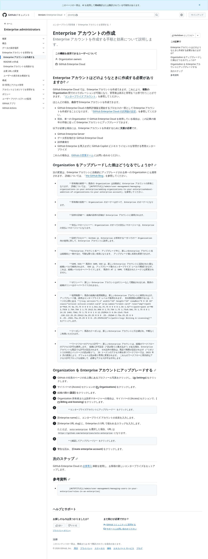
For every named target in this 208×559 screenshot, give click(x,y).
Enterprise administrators (22, 29)
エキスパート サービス (123, 548)
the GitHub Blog (94, 175)
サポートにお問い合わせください (120, 528)
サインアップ (197, 14)
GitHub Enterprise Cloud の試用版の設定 (114, 111)
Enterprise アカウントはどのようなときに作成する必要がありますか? (103, 79)
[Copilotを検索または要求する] (112, 15)
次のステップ (65, 458)
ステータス (100, 548)
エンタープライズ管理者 (64, 24)
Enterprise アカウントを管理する (93, 24)
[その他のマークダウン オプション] (197, 35)
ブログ (139, 548)
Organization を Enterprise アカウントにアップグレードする (104, 370)
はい (59, 525)
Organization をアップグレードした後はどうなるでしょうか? (104, 164)
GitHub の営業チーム (82, 155)
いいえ (72, 525)
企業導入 (87, 466)
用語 (76, 548)
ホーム (8, 23)
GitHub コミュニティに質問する (119, 524)
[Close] (199, 4)
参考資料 (61, 479)
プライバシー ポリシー (62, 530)
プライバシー (86, 548)
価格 (109, 548)
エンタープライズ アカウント (80, 96)
